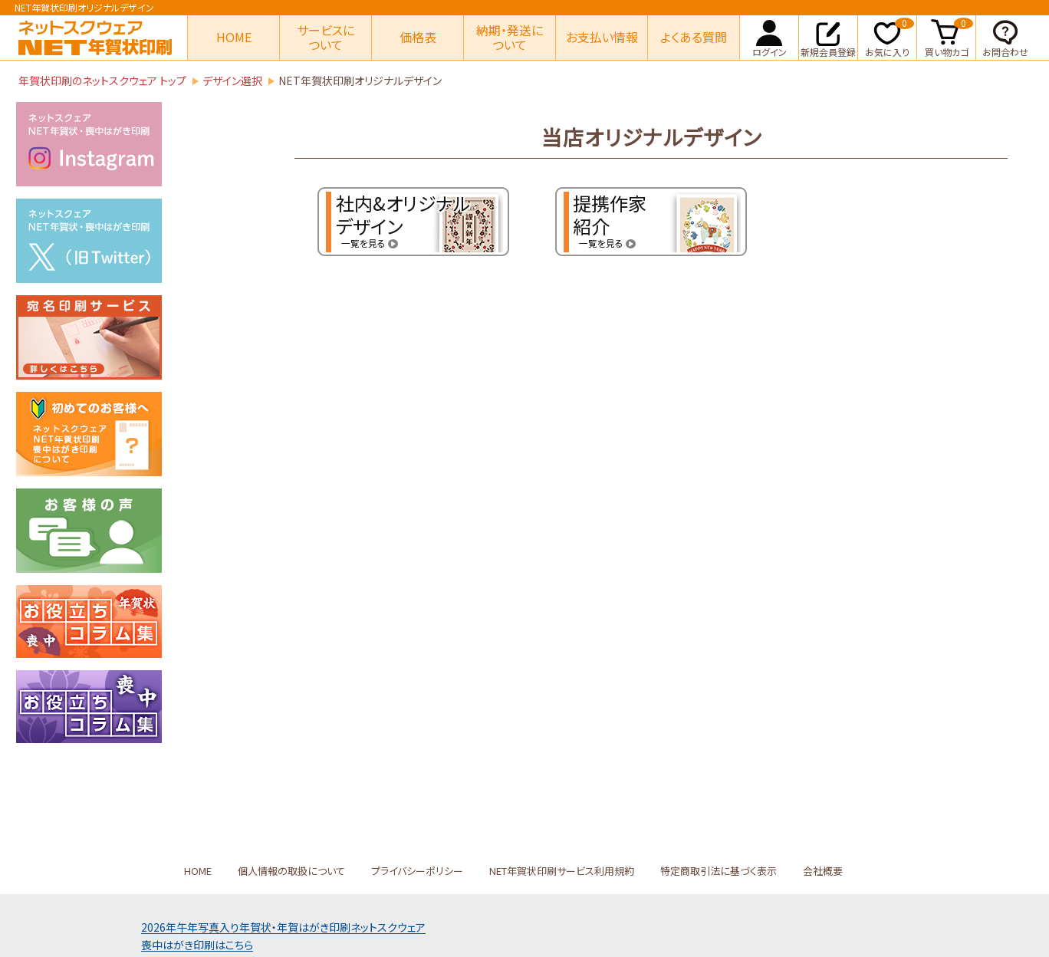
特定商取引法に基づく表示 (718, 871)
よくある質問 (693, 37)
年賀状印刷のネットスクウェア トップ (102, 80)
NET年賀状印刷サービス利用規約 (561, 871)
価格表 (418, 37)
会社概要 (823, 871)
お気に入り (889, 36)
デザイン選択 (232, 80)
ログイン (769, 36)
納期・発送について (509, 37)
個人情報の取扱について (291, 871)
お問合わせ (1005, 36)
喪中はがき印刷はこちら (197, 944)
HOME (234, 37)
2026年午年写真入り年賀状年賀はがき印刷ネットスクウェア (283, 927)
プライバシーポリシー (417, 871)
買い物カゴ (949, 36)
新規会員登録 (828, 36)
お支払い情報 (602, 37)
